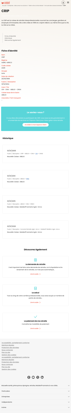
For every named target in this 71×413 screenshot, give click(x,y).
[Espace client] (63, 2)
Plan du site (6, 352)
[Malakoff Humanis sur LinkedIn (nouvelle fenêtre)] (42, 377)
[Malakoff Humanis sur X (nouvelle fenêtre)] (37, 377)
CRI (36, 154)
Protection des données (10, 348)
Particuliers (6, 391)
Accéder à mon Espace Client (35, 125)
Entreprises (6, 397)
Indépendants (7, 402)
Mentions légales (8, 345)
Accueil (4, 5)
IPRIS (27, 179)
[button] (69, 2)
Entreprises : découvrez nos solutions (17, 5)
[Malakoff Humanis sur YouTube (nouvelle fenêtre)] (33, 377)
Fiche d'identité (10, 36)
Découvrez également (13, 40)
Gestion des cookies (9, 355)
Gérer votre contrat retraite (36, 5)
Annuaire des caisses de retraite (53, 5)
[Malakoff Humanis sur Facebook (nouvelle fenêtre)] (28, 377)
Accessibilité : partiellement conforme (15, 343)
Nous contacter (7, 350)
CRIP (64, 5)
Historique (8, 38)
